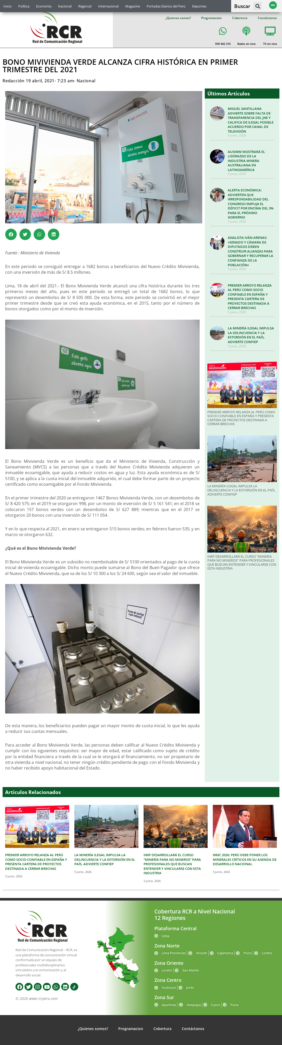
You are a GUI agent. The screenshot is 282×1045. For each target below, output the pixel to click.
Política (23, 6)
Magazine (132, 6)
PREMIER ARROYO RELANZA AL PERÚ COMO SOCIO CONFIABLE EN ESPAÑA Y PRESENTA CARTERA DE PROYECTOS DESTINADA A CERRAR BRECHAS (250, 296)
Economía (43, 6)
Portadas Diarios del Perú (166, 6)
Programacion (211, 18)
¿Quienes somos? (178, 18)
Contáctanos (267, 18)
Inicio (7, 6)
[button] (257, 6)
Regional (84, 6)
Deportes (199, 6)
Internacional (108, 6)
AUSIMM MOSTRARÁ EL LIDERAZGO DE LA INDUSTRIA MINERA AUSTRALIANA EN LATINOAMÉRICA (246, 160)
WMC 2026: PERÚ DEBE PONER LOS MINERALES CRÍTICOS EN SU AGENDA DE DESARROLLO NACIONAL (245, 859)
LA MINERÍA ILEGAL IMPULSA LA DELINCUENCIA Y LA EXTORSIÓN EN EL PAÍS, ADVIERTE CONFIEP (251, 335)
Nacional (65, 6)
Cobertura (239, 18)
